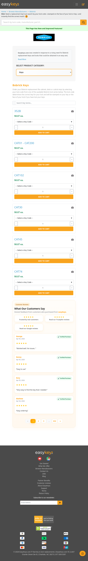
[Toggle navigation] (77, 4)
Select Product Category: (30, 65)
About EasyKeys (44, 485)
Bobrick (32, 11)
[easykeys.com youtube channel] (40, 458)
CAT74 (18, 271)
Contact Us (44, 471)
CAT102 (19, 174)
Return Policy (44, 493)
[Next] (60, 421)
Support (44, 488)
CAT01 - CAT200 (24, 142)
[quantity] (44, 127)
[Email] (39, 502)
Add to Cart (43, 132)
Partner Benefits (44, 480)
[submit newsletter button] (59, 502)
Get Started (44, 463)
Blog (44, 476)
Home (3, 11)
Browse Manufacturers (18, 11)
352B (17, 110)
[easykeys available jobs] (44, 519)
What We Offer (44, 466)
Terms (44, 490)
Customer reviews (44, 483)
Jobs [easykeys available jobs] (44, 473)
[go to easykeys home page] (44, 452)
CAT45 (18, 239)
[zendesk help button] (83, 553)
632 (54, 421)
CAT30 (18, 207)
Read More (22, 59)
